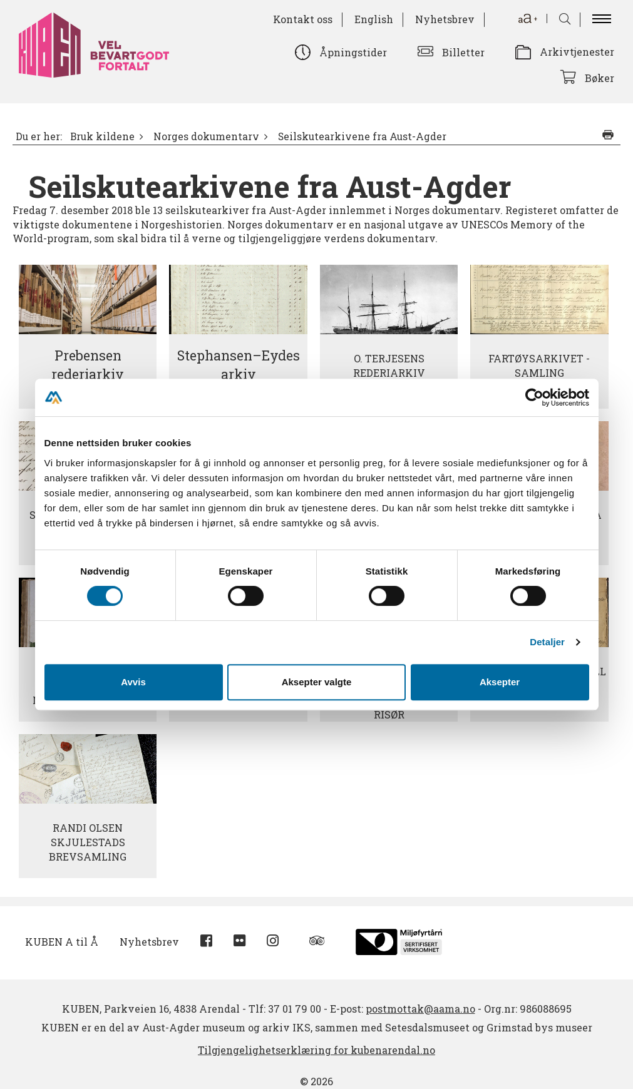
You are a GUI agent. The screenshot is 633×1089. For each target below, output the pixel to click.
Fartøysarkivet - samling (539, 365)
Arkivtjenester (577, 51)
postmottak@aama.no (420, 1008)
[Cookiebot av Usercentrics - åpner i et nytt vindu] (534, 397)
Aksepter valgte (317, 682)
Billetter (463, 52)
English (373, 19)
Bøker (599, 77)
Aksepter (500, 682)
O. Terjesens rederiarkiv (389, 365)
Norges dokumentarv (206, 136)
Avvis (133, 682)
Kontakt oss (302, 19)
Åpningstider (353, 52)
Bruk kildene (102, 136)
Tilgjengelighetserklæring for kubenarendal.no (316, 1049)
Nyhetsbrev (445, 19)
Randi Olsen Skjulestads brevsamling (87, 842)
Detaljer (547, 642)
